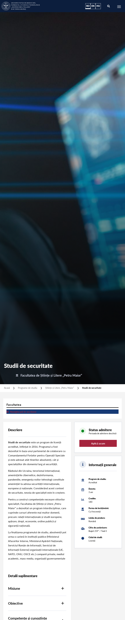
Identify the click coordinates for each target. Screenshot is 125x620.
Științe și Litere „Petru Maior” (59, 387)
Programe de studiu (27, 387)
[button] (37, 588)
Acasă (7, 387)
